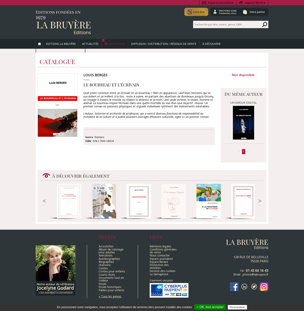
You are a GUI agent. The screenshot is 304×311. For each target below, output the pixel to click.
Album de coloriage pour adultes (111, 251)
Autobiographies (109, 259)
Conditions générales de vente (163, 251)
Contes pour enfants (112, 271)
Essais (102, 284)
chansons (105, 265)
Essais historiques (110, 287)
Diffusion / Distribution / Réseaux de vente (163, 44)
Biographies (106, 262)
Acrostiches (106, 246)
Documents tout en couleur (111, 279)
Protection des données (159, 266)
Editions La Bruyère (61, 44)
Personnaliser (237, 307)
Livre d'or (199, 12)
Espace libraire (255, 2)
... (99, 293)
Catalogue (117, 44)
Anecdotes (105, 255)
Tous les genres (111, 296)
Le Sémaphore (159, 274)
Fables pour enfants (111, 290)
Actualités (90, 44)
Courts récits (107, 274)
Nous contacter (160, 255)
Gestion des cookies (162, 271)
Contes (103, 268)
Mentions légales (160, 246)
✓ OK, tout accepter (210, 307)
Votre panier (257, 12)
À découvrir (211, 44)
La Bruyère (63, 24)
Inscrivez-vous (228, 12)
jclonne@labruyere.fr (255, 274)
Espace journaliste (220, 2)
